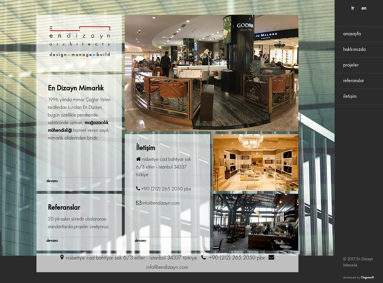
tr (352, 8)
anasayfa (352, 33)
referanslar (353, 80)
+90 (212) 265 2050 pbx (237, 258)
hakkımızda (354, 49)
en (363, 8)
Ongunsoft (367, 277)
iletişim (350, 96)
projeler (351, 65)
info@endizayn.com (167, 267)
